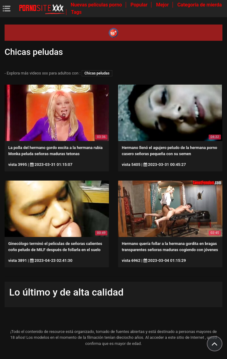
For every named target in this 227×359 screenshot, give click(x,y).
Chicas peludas (97, 73)
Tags (76, 12)
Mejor (163, 5)
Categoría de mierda (199, 5)
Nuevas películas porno (97, 5)
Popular (140, 5)
